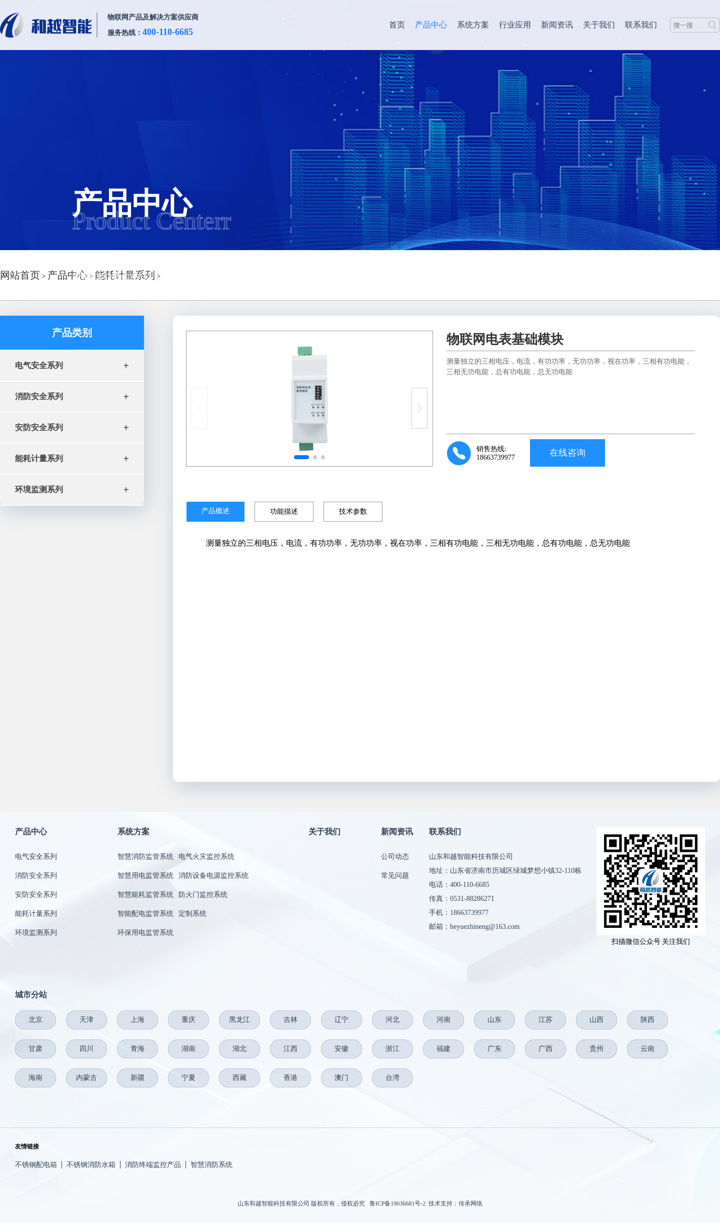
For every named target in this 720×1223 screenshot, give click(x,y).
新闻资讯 (557, 25)
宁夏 (189, 1077)
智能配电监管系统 (146, 913)
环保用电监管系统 (146, 932)
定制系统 (192, 913)
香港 (291, 1077)
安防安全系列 (36, 894)
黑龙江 (239, 1019)
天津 (87, 1019)
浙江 (393, 1048)
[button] (420, 408)
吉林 (291, 1019)
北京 (35, 1019)
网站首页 (20, 275)
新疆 (137, 1077)
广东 (495, 1048)
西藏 (239, 1077)
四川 (87, 1048)
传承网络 (470, 1203)
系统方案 (473, 25)
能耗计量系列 (36, 913)
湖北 (239, 1048)
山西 (597, 1019)
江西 (291, 1048)
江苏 (545, 1019)
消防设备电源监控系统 (213, 875)
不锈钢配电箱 (36, 1164)
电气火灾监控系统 (206, 856)
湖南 (189, 1048)
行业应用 (515, 25)
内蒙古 (86, 1077)
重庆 (189, 1019)
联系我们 (641, 25)
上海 (137, 1019)
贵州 (597, 1048)
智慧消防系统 (211, 1164)
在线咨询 (568, 453)
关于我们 (599, 25)
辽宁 (341, 1019)
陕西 (647, 1019)
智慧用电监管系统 (146, 875)
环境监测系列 (36, 932)
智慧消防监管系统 (146, 856)
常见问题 (395, 875)
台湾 (393, 1077)
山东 (495, 1019)
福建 (443, 1048)
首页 (397, 25)
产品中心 (431, 25)
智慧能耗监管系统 (146, 894)
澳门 (341, 1077)
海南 (35, 1077)
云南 (647, 1048)
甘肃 (35, 1048)
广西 (545, 1048)
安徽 (341, 1048)
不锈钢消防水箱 (91, 1164)
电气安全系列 (36, 856)
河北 (393, 1019)
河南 (443, 1019)
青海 (137, 1048)
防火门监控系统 (203, 894)
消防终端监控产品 (153, 1164)
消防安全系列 (36, 875)
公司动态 (395, 856)
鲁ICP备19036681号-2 (398, 1203)
